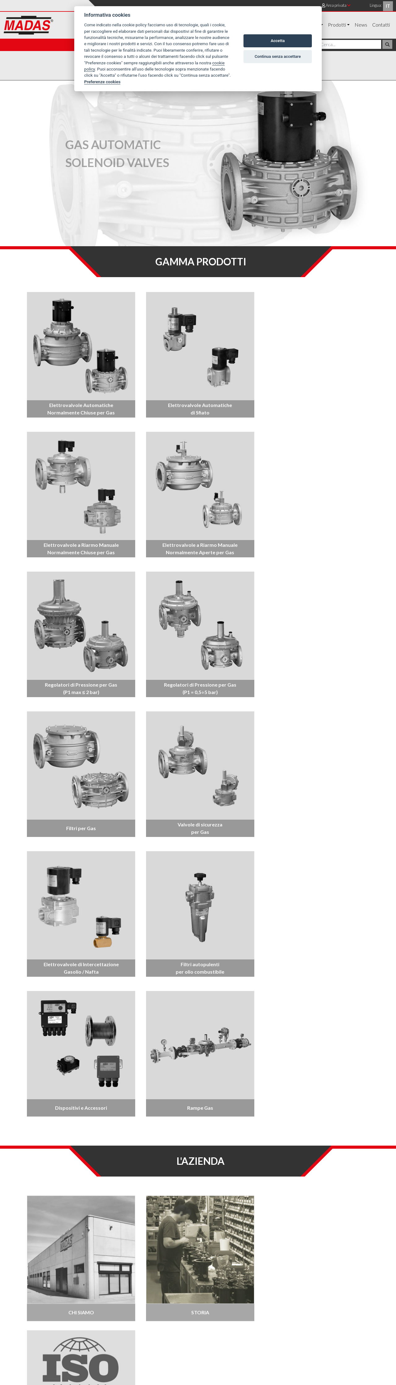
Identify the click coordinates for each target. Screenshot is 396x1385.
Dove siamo (291, 1308)
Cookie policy (358, 1308)
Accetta (278, 40)
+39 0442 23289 (44, 1335)
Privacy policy (324, 1308)
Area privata (336, 5)
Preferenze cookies (102, 81)
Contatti (381, 25)
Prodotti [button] (337, 25)
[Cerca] (350, 44)
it (388, 6)
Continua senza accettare (278, 56)
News (361, 25)
